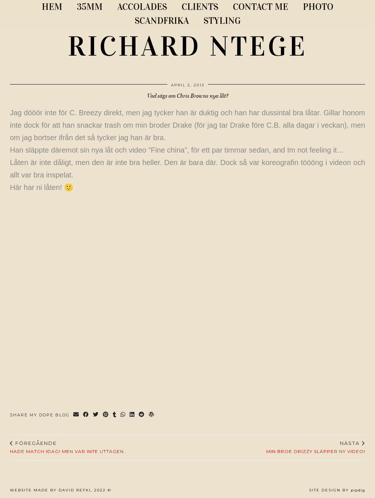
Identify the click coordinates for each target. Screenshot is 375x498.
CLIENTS (200, 6)
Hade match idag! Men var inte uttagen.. (68, 447)
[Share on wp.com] (152, 415)
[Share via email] (76, 415)
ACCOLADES (142, 6)
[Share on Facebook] (86, 415)
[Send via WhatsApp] (123, 415)
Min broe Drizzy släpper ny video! (315, 447)
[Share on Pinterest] (106, 415)
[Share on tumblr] (115, 415)
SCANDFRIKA (162, 20)
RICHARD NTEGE (187, 46)
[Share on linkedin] (132, 415)
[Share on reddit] (142, 415)
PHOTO (318, 6)
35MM (90, 6)
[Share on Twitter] (96, 415)
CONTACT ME (260, 6)
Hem (52, 6)
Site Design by (337, 490)
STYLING (222, 20)
